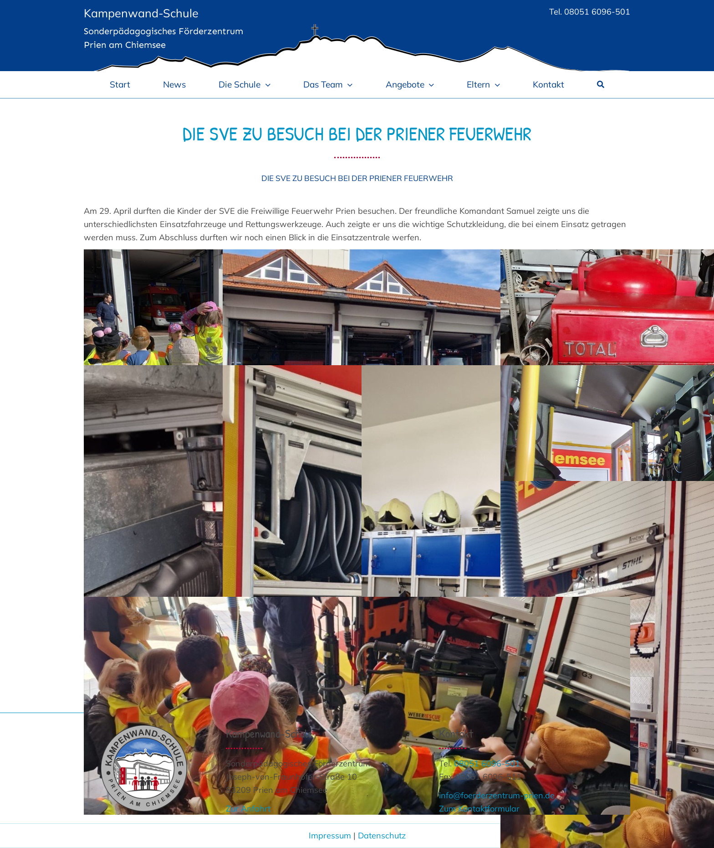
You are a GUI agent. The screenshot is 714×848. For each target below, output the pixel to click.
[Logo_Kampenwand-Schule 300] (144, 729)
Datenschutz (382, 835)
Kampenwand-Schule (141, 13)
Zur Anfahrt (248, 808)
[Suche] (600, 84)
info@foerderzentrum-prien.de (497, 795)
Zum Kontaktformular (479, 808)
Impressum (330, 835)
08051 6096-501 (597, 11)
